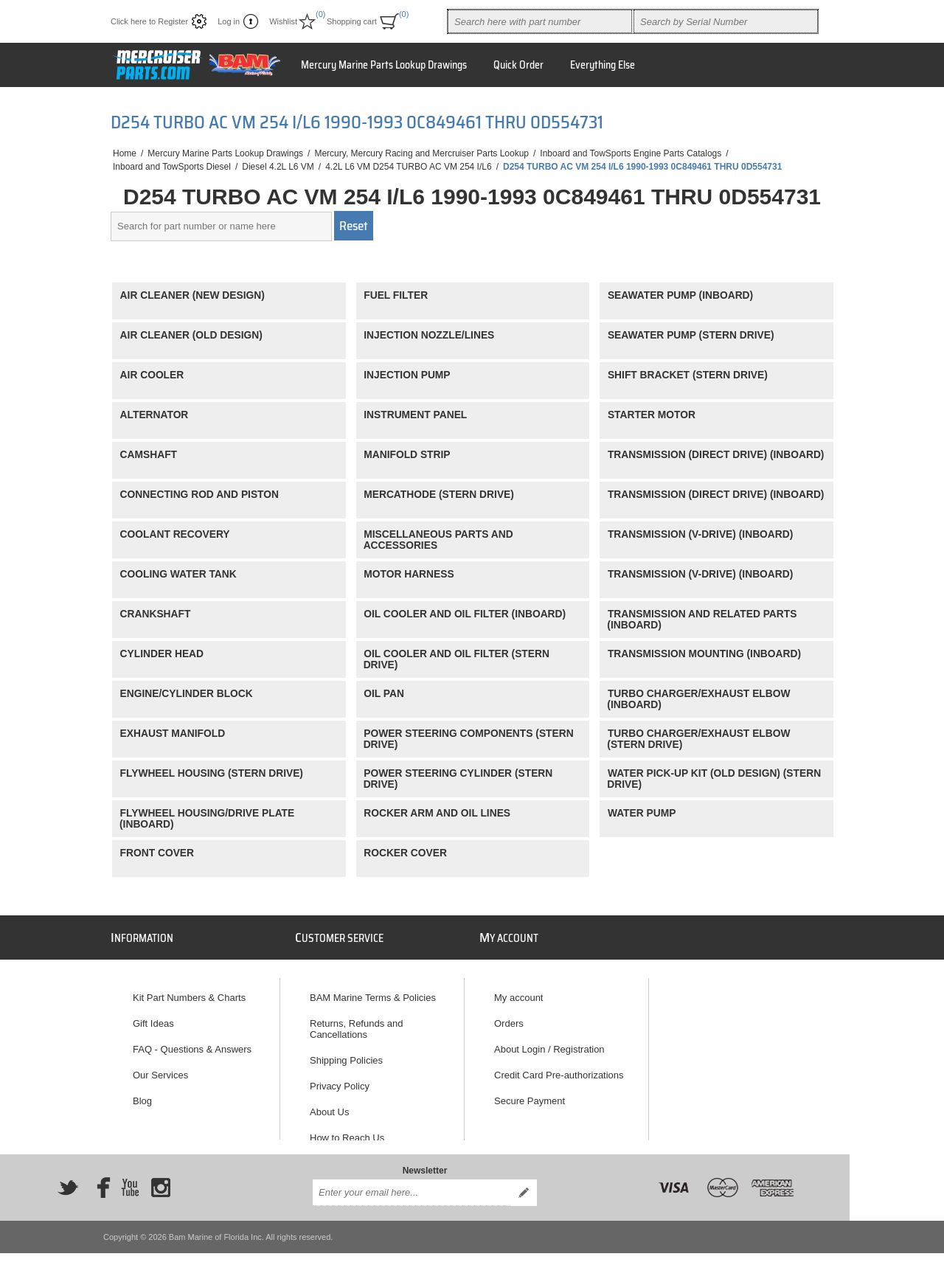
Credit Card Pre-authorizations (559, 1068)
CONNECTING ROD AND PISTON (199, 494)
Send (523, 1182)
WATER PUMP (642, 813)
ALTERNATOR (154, 414)
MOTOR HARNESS (409, 574)
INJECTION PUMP (407, 375)
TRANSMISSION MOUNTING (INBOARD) (704, 653)
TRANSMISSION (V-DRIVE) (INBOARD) (700, 534)
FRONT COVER (157, 853)
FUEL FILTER (396, 295)
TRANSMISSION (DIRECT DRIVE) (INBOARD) (716, 454)
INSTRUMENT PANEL (415, 414)
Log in (229, 21)
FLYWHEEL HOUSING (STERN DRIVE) (211, 773)
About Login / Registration (549, 1042)
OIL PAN (384, 693)
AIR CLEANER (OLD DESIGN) (191, 335)
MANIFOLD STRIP (407, 454)
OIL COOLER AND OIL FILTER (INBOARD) (465, 614)
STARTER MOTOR (651, 414)
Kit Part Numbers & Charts (189, 991)
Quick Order (518, 65)
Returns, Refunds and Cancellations (356, 1022)
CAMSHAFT (148, 454)
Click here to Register (149, 21)
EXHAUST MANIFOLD (173, 733)
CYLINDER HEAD (162, 653)
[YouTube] (130, 1177)
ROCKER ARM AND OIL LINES (437, 813)
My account (518, 991)
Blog (142, 1094)
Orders (509, 1016)
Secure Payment (529, 1094)
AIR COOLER (152, 375)
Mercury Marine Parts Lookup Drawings (384, 65)
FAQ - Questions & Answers (192, 1042)
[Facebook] (99, 1177)
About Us (329, 1105)
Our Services (160, 1068)
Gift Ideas (153, 1016)
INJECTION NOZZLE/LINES (429, 335)
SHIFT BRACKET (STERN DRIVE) (688, 375)
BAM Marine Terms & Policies (373, 991)
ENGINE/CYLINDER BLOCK (186, 693)
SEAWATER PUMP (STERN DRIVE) (691, 335)
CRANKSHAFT (155, 614)
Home (124, 153)
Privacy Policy (339, 1079)
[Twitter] (68, 1177)
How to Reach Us (347, 1131)
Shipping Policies (346, 1053)
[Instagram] (161, 1177)
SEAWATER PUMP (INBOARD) (680, 295)
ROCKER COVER (405, 853)
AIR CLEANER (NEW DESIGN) (192, 295)
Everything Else (602, 65)
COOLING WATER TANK (178, 574)
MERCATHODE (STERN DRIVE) (439, 494)
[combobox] (540, 21)
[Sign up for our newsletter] (411, 1182)
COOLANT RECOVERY (175, 534)
